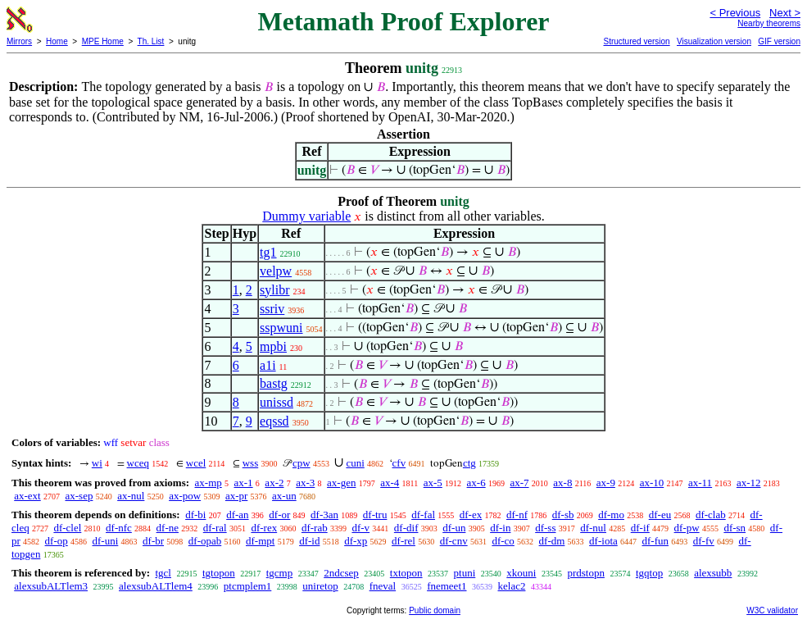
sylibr (274, 290)
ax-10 (652, 482)
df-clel (67, 528)
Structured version (636, 41)
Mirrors (19, 41)
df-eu (660, 514)
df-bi (195, 514)
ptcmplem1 (248, 586)
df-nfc (119, 528)
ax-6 (476, 482)
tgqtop (649, 573)
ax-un (284, 496)
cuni (355, 463)
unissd (276, 402)
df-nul (593, 528)
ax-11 (700, 482)
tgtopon (218, 573)
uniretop (320, 586)
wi (97, 463)
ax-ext (27, 496)
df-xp (355, 541)
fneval (382, 586)
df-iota (603, 541)
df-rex (264, 528)
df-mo (611, 514)
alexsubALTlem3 (51, 586)
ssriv (272, 309)
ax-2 (274, 482)
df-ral (215, 528)
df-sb (563, 514)
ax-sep (79, 496)
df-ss (545, 528)
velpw (276, 271)
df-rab (314, 528)
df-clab (711, 514)
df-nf (517, 514)
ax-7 (519, 482)
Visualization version (714, 41)
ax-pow (185, 496)
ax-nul (130, 496)
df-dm (552, 541)
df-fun (655, 541)
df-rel (403, 541)
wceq (138, 463)
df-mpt (260, 541)
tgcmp (279, 573)
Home (57, 41)
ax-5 (433, 482)
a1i (268, 365)
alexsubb (713, 573)
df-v (360, 528)
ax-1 (243, 482)
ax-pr (236, 496)
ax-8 (562, 482)
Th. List (151, 41)
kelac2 (512, 586)
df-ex (471, 514)
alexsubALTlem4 (156, 586)
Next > (784, 13)
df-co (503, 541)
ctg (469, 463)
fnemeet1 (446, 586)
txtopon (406, 573)
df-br (153, 541)
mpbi (273, 346)
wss (251, 463)
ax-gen (341, 482)
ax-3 (305, 482)
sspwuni (281, 328)
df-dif (406, 528)
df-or (279, 514)
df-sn (734, 528)
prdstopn (586, 573)
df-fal (423, 514)
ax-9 (605, 482)
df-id (309, 541)
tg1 (268, 252)
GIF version (779, 41)
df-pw (687, 528)
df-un (453, 528)
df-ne (167, 528)
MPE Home (103, 41)
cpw (301, 463)
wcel (196, 463)
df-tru (375, 514)
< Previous (735, 13)
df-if (640, 528)
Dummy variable (306, 216)
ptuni (465, 573)
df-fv (703, 541)
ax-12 (749, 482)
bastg (274, 383)
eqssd (274, 421)
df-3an (324, 514)
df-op (56, 541)
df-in (500, 528)
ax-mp (208, 482)
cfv (399, 463)
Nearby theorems (768, 23)
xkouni (521, 573)
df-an (237, 514)
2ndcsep (341, 573)
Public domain (434, 610)
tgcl (163, 573)
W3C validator (772, 610)
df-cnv (454, 541)
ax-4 (389, 482)
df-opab (204, 541)
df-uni (106, 541)
